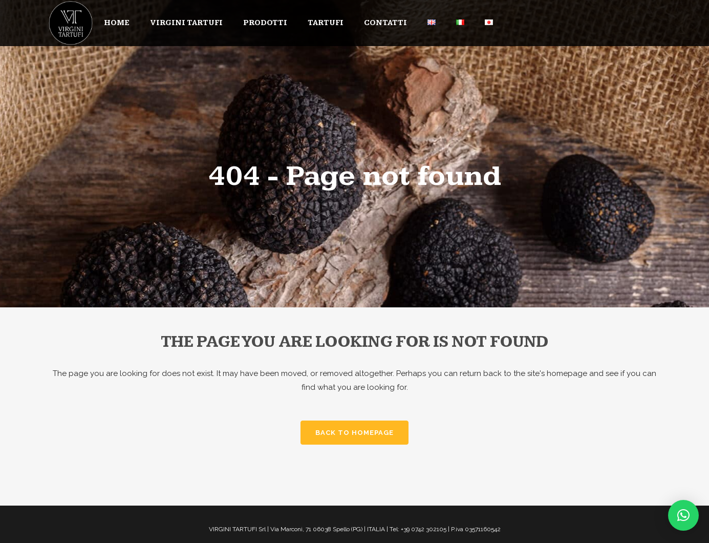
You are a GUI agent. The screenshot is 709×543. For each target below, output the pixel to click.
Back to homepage (354, 432)
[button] (683, 515)
